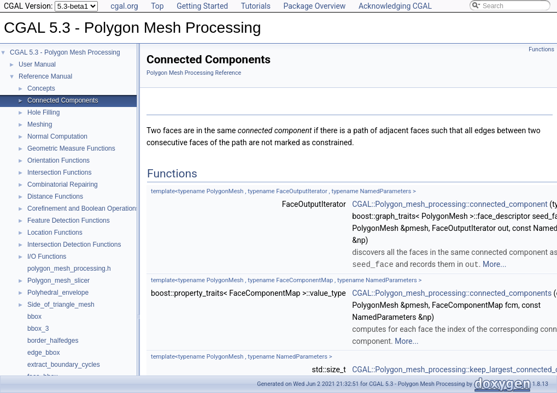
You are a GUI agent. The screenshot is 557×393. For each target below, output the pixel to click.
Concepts (41, 88)
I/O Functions (46, 256)
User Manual (37, 64)
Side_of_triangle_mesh (61, 304)
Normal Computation (57, 136)
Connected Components (62, 100)
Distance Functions (55, 196)
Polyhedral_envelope (58, 292)
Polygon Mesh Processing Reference (193, 72)
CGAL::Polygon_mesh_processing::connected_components (452, 292)
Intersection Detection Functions (74, 244)
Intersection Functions (59, 172)
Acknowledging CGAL (395, 6)
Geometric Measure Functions (71, 148)
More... (494, 264)
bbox (34, 316)
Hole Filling (43, 112)
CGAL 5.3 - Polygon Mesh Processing (65, 52)
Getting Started (202, 6)
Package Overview (314, 6)
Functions (541, 49)
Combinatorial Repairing (62, 184)
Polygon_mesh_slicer (58, 280)
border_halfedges (52, 340)
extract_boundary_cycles (63, 364)
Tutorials (256, 6)
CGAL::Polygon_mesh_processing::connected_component (450, 204)
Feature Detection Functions (68, 220)
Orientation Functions (58, 160)
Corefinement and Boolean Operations (83, 208)
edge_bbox (43, 352)
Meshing (39, 124)
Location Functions (55, 232)
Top (157, 6)
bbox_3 (38, 328)
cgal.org (124, 6)
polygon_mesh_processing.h (69, 268)
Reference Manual (45, 76)
